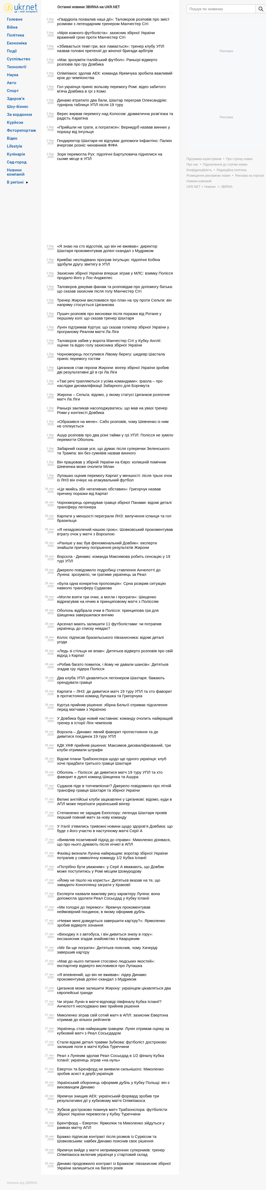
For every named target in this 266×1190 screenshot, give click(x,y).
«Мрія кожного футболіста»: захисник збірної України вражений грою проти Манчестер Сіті (106, 34)
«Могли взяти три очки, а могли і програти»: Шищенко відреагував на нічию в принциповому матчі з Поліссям (108, 599)
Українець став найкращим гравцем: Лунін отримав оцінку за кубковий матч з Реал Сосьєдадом (113, 1030)
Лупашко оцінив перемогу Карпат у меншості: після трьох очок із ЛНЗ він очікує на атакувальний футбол (114, 477)
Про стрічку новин (239, 159)
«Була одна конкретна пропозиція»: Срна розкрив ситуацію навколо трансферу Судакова (111, 585)
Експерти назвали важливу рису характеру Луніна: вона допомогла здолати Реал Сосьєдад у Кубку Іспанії (108, 895)
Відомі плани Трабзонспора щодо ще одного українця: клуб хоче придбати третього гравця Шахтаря (111, 760)
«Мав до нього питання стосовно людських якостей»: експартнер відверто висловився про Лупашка (106, 963)
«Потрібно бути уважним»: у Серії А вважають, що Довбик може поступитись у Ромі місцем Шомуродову (110, 868)
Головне (14, 19)
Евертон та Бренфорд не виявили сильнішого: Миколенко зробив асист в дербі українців (110, 1071)
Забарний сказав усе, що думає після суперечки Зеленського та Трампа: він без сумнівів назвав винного (113, 450)
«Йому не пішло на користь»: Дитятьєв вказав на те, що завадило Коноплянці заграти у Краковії (108, 882)
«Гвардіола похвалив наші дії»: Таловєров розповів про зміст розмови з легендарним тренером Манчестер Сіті (113, 21)
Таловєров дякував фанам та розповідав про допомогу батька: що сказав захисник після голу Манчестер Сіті (115, 288)
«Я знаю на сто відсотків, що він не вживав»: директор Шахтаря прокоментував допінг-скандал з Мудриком (107, 248)
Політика (15, 35)
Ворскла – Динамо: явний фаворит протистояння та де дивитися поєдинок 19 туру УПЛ (107, 733)
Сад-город (16, 162)
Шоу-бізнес (17, 106)
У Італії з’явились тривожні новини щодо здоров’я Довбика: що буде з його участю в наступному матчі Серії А (115, 828)
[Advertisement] (109, 202)
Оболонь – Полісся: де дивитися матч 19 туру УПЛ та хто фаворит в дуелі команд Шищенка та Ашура (110, 774)
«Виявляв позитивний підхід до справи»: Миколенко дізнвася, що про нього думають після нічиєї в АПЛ (114, 841)
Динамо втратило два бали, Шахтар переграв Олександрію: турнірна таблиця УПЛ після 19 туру (112, 102)
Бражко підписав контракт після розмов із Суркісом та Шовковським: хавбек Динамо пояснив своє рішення (107, 1138)
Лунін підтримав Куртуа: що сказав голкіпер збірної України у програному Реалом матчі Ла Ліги (113, 329)
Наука (12, 74)
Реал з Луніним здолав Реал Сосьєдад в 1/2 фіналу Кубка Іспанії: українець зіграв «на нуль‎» (110, 1057)
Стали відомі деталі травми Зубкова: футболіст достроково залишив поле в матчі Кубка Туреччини (112, 1044)
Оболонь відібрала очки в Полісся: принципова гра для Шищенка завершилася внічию (108, 612)
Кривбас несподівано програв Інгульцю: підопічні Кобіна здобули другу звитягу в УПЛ (108, 261)
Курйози (15, 122)
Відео (12, 138)
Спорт (13, 90)
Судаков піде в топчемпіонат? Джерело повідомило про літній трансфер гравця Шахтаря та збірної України (114, 787)
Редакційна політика (231, 170)
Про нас (193, 164)
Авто (11, 82)
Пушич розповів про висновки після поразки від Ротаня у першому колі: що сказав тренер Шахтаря (109, 315)
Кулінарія (16, 154)
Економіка (17, 43)
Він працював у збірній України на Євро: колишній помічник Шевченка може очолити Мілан (111, 464)
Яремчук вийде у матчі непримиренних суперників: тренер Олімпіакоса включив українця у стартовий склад (111, 1152)
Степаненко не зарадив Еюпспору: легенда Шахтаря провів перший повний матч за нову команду (112, 814)
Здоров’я (16, 98)
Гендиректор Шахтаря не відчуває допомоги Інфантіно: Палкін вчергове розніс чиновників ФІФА (114, 142)
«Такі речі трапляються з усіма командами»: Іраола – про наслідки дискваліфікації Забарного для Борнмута (110, 383)
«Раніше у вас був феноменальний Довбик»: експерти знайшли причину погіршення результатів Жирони (107, 545)
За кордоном (19, 114)
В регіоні (15, 182)
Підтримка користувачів (204, 159)
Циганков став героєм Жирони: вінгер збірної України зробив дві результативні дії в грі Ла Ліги (113, 369)
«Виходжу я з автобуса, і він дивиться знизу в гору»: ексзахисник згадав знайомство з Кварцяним (105, 936)
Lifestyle (14, 146)
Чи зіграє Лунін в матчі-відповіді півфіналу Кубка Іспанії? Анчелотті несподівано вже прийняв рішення (109, 1003)
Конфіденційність (199, 170)
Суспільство (18, 59)
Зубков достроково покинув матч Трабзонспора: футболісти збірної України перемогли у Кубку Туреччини (112, 1111)
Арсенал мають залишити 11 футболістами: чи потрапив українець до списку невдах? (109, 626)
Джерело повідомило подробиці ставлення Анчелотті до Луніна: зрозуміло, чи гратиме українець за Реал (109, 572)
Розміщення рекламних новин (209, 175)
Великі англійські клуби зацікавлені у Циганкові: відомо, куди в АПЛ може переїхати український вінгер (114, 801)
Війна (12, 27)
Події (12, 51)
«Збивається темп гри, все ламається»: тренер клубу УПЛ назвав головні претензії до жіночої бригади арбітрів (110, 48)
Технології (16, 67)
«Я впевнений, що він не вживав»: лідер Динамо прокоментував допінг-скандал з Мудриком (102, 976)
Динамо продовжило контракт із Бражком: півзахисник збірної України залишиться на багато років (114, 1165)
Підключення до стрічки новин (225, 164)
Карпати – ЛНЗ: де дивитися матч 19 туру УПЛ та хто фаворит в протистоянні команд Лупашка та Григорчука (114, 693)
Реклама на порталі (249, 175)
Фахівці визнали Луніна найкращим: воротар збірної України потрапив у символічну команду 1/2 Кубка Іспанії (112, 855)
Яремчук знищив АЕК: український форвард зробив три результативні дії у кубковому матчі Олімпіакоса (108, 1098)
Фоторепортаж (21, 130)
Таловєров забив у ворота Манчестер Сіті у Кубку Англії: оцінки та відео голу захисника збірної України (109, 342)
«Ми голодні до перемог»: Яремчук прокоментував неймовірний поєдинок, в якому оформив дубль (104, 909)
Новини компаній (16, 172)
